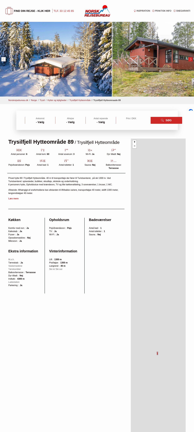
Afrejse (70, 118)
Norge (34, 100)
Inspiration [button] (142, 11)
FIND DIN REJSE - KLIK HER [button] (27, 11)
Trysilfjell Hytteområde (80, 100)
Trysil (42, 100)
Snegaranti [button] (182, 11)
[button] (157, 351)
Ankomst (40, 118)
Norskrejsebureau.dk (18, 100)
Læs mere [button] (13, 198)
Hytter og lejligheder (57, 100)
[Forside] (97, 11)
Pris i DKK (131, 118)
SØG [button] (166, 120)
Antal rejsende (101, 118)
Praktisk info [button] (161, 11)
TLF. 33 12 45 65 (64, 10)
